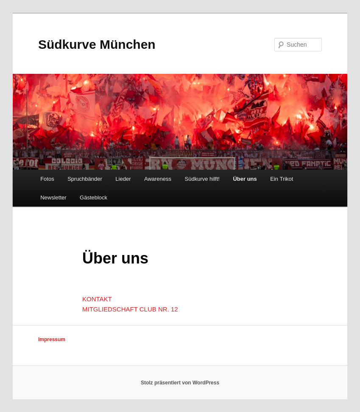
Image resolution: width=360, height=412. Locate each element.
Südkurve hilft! (202, 179)
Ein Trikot (281, 179)
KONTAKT (97, 299)
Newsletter (53, 197)
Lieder (123, 179)
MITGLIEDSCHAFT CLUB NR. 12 (130, 309)
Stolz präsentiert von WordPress (180, 383)
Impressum (51, 339)
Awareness (157, 179)
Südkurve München (97, 44)
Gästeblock (93, 197)
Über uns (245, 179)
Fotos (47, 179)
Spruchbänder (84, 179)
